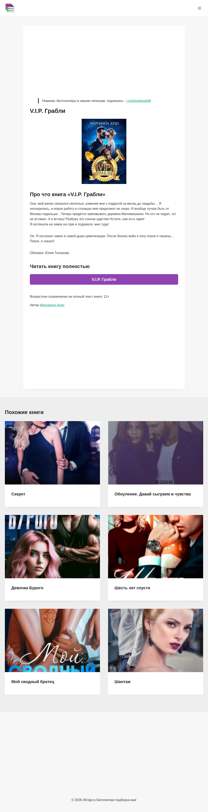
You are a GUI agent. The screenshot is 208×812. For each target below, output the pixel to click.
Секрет (18, 494)
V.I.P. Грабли (104, 279)
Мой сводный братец (32, 681)
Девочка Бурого (27, 588)
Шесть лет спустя (132, 588)
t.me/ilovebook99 (138, 101)
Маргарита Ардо (52, 305)
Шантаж (122, 681)
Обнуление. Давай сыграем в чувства (153, 494)
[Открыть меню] (199, 8)
